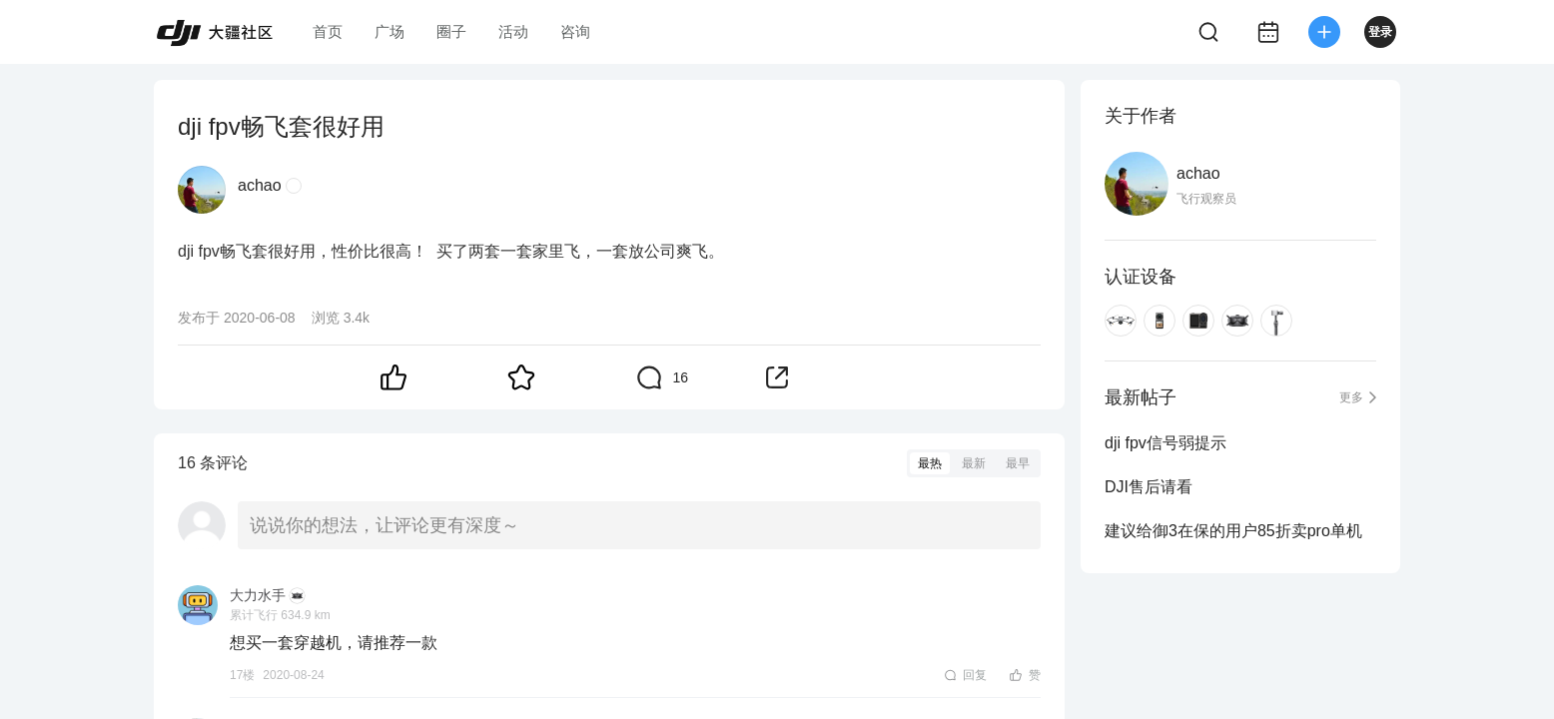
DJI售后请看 (1148, 486)
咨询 (575, 31)
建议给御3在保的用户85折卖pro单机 (1233, 530)
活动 (513, 31)
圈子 (451, 31)
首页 (328, 31)
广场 (389, 31)
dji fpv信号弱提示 (1165, 442)
